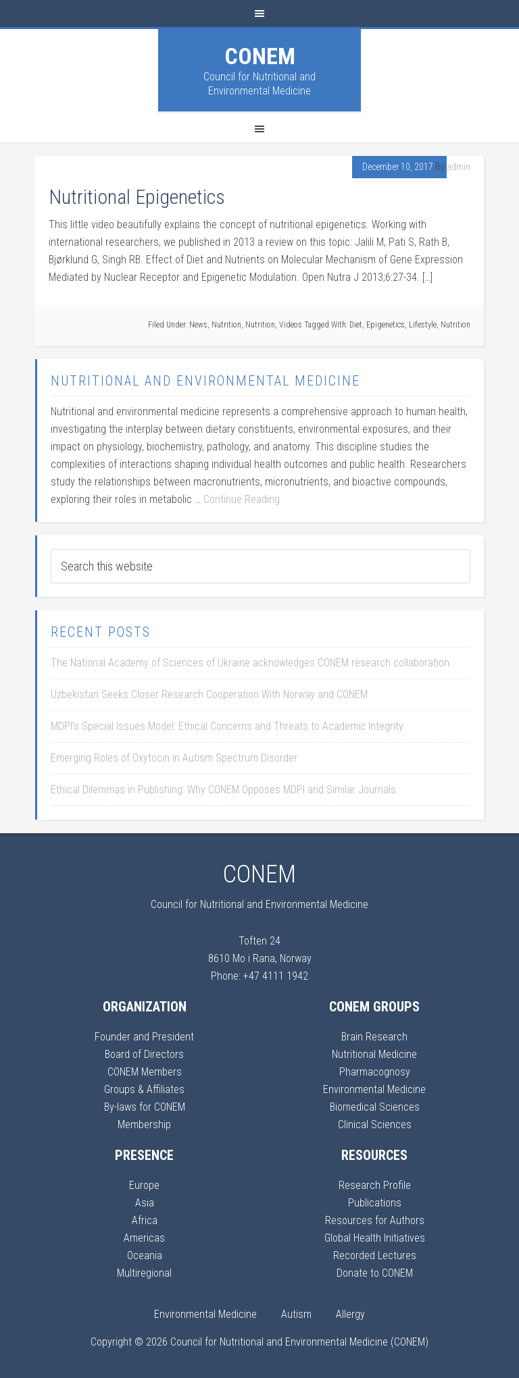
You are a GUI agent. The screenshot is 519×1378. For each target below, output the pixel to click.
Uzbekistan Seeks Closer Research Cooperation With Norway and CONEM (209, 694)
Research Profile (375, 1185)
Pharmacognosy (374, 1071)
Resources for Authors (374, 1220)
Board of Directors (144, 1054)
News (198, 324)
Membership (144, 1124)
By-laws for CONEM (144, 1107)
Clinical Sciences (375, 1124)
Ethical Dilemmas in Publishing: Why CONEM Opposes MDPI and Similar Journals (223, 789)
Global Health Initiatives (374, 1237)
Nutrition (226, 324)
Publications (374, 1202)
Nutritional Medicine (374, 1054)
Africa (144, 1220)
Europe (144, 1185)
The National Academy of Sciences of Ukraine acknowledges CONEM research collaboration (250, 662)
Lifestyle (423, 324)
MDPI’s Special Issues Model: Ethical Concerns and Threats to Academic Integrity (227, 726)
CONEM (259, 56)
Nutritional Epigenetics (137, 197)
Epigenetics (385, 324)
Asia (144, 1202)
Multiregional (144, 1273)
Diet (355, 324)
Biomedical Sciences (375, 1107)
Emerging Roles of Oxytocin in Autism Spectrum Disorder (174, 757)
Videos (290, 324)
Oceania (144, 1255)
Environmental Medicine (374, 1089)
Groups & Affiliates (144, 1089)
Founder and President (144, 1036)
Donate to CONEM (375, 1273)
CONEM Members (144, 1071)
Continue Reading (241, 499)
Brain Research (374, 1036)
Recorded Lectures (374, 1255)
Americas (144, 1237)
